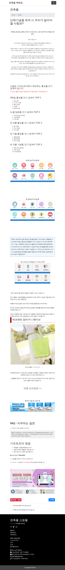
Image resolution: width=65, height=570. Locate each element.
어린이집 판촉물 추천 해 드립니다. (22, 505)
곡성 (11, 544)
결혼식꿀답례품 (15, 538)
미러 (11, 542)
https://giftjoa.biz (27, 459)
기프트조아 (36, 367)
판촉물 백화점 (16, 2)
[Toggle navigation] (53, 3)
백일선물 (16, 101)
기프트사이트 (14, 540)
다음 (18, 462)
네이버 (14, 462)
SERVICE (13, 532)
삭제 (19, 500)
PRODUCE (13, 535)
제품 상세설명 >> (32, 388)
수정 (13, 500)
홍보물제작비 (14, 546)
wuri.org (12, 523)
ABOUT (12, 530)
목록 (51, 500)
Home (13, 15)
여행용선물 (40, 249)
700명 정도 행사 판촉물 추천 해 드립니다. (24, 510)
